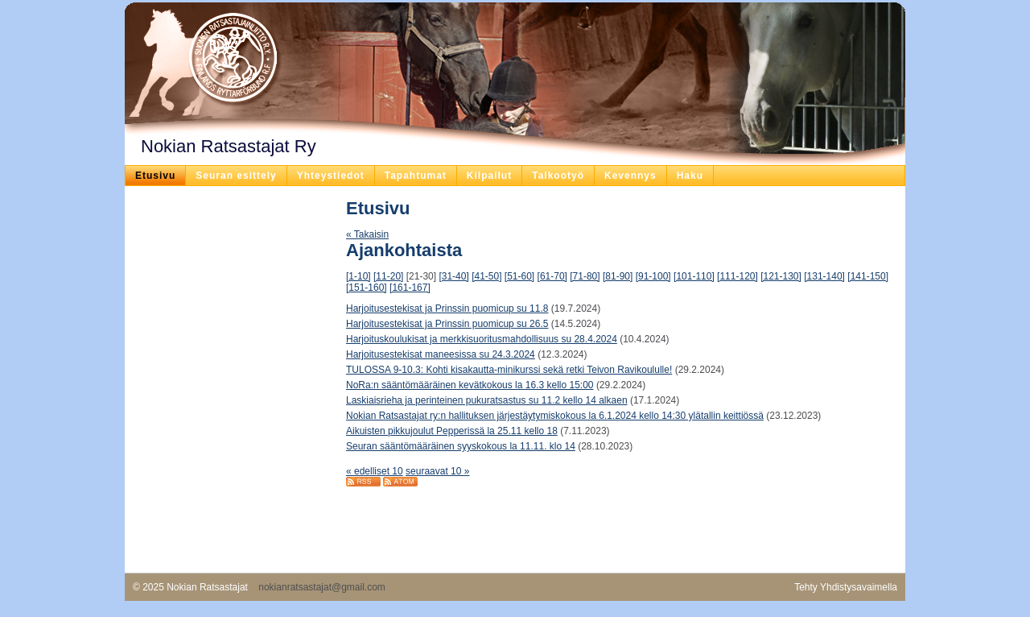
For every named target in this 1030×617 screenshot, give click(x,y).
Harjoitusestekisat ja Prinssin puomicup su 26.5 (447, 323)
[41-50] (486, 276)
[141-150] (867, 276)
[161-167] (410, 287)
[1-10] (358, 276)
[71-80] (584, 276)
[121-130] (780, 276)
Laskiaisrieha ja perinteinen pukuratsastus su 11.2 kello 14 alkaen (487, 400)
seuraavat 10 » (437, 471)
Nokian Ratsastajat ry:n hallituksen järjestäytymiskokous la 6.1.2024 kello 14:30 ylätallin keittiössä (555, 415)
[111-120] (737, 276)
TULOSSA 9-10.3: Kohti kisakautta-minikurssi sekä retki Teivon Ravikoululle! (509, 369)
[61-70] (552, 276)
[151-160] (366, 287)
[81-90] (617, 276)
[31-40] (453, 276)
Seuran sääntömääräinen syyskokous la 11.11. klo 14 (460, 446)
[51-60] (519, 276)
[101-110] (694, 276)
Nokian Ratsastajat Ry (228, 146)
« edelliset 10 (374, 471)
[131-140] (824, 276)
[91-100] (653, 276)
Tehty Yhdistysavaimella (845, 587)
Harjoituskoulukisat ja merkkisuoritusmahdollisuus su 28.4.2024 (481, 339)
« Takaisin (367, 234)
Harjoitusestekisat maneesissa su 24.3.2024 (440, 354)
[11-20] (388, 276)
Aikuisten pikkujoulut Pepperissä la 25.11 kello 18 (452, 431)
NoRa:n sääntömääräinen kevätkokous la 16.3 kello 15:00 (470, 385)
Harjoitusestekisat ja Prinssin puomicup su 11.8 (447, 308)
